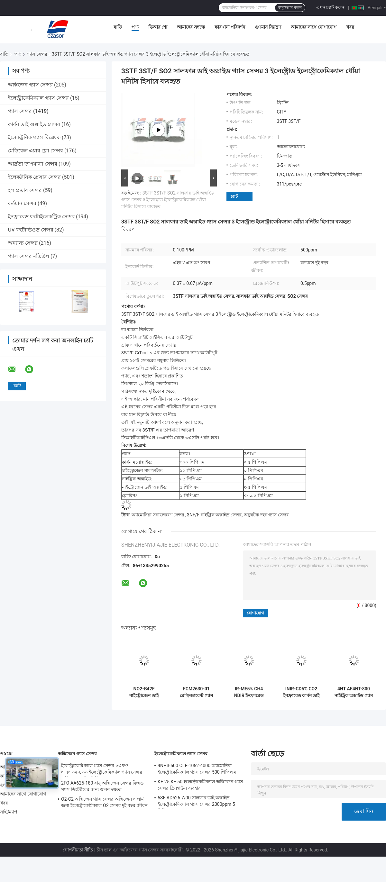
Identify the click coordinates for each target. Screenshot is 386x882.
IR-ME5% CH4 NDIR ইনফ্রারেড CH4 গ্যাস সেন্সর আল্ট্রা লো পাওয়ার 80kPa (249, 692)
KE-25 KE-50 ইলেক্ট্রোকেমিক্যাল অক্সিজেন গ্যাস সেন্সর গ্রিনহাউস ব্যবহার (200, 785)
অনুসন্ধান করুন (289, 7)
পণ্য (135, 27)
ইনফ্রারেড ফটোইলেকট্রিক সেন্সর (41, 217)
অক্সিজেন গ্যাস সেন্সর (30, 85)
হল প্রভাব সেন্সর (25, 190)
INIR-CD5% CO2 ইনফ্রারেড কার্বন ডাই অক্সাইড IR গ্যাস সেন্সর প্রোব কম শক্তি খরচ (301, 692)
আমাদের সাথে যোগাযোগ (313, 27)
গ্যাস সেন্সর (37, 54)
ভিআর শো (157, 27)
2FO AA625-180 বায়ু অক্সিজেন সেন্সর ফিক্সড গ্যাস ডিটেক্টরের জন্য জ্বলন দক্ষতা (102, 786)
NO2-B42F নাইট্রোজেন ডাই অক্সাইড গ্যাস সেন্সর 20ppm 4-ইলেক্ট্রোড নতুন (144, 692)
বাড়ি (118, 27)
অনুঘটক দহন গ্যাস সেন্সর (266, 514)
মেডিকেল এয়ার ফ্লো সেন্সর (35, 151)
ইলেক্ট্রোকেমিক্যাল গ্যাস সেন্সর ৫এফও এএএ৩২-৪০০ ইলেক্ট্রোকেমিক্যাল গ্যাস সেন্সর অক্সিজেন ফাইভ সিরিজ (101, 770)
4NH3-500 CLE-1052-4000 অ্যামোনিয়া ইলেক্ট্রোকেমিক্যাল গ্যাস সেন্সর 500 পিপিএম (197, 769)
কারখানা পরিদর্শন (230, 27)
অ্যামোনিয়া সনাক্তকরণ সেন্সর (158, 514)
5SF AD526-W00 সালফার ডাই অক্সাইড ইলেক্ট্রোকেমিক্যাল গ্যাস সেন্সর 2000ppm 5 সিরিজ (196, 802)
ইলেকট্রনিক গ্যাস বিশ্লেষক (34, 137)
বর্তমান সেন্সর (22, 203)
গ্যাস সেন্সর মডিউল (28, 256)
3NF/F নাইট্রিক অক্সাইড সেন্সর (214, 514)
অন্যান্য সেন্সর (23, 243)
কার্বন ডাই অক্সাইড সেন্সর (34, 124)
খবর (350, 27)
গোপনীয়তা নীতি (78, 849)
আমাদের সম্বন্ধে (191, 27)
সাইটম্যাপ (9, 811)
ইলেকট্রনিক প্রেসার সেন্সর (34, 177)
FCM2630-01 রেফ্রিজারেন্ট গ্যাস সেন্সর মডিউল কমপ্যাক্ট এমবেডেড (196, 692)
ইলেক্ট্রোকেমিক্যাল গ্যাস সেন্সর (38, 98)
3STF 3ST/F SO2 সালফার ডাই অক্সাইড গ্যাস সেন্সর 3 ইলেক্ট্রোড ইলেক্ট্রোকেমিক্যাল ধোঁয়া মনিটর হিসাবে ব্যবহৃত (167, 199)
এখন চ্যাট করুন (330, 7)
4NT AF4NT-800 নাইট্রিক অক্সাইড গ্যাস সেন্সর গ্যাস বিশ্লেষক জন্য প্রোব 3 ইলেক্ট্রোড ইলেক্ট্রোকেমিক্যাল (354, 692)
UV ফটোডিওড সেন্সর (30, 230)
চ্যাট (234, 196)
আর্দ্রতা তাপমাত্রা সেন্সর (32, 164)
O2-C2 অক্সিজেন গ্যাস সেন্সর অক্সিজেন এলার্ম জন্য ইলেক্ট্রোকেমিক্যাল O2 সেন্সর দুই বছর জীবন (104, 802)
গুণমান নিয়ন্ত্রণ (268, 27)
